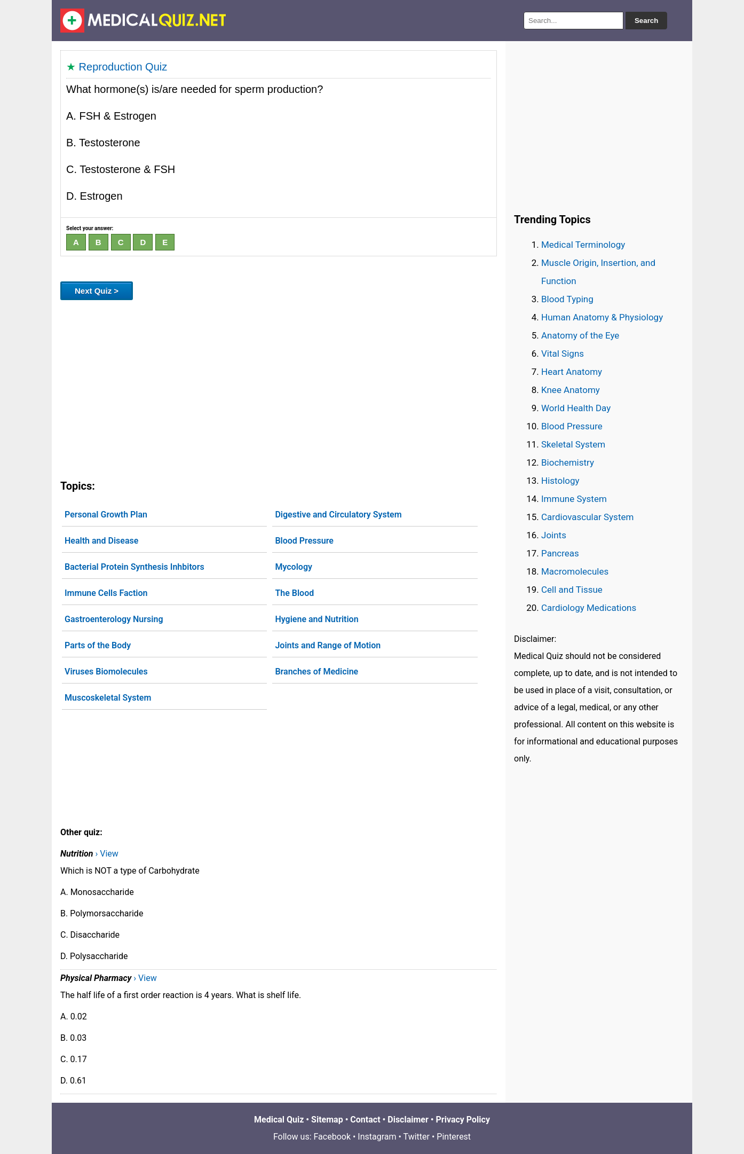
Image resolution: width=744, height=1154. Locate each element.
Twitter (416, 1137)
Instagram (377, 1137)
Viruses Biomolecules (106, 671)
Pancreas (560, 553)
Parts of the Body (98, 645)
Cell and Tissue (572, 589)
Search (646, 21)
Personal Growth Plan (106, 514)
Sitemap (327, 1119)
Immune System (574, 498)
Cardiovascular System (587, 517)
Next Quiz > (96, 290)
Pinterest (454, 1137)
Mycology (293, 567)
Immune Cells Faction (106, 593)
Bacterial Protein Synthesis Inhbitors (134, 567)
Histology (560, 480)
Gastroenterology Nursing (114, 619)
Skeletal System (573, 444)
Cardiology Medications (588, 607)
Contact (365, 1119)
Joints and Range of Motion (328, 645)
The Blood (294, 593)
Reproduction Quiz (123, 67)
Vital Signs (562, 353)
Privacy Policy (463, 1119)
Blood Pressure (304, 541)
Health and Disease (101, 541)
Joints (553, 535)
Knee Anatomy (570, 389)
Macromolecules (574, 571)
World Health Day (576, 408)
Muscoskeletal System (108, 698)
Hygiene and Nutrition (316, 619)
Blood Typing (567, 299)
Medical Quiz (279, 1119)
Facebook (332, 1137)
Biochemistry (567, 462)
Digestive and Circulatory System (338, 514)
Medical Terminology (583, 244)
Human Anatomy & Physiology (602, 317)
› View (106, 854)
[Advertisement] (279, 387)
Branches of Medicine (316, 671)
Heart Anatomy (571, 371)
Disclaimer (408, 1119)
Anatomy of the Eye (580, 335)
